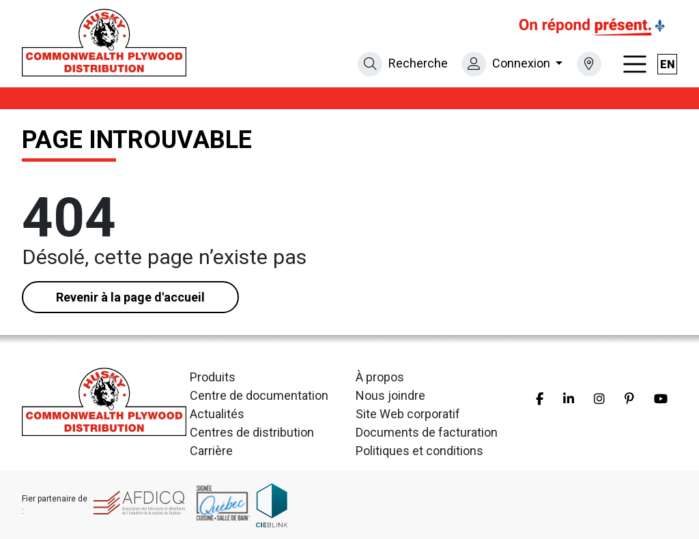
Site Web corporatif (408, 414)
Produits (213, 377)
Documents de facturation (427, 432)
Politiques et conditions (419, 450)
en (667, 64)
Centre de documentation (259, 395)
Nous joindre (390, 395)
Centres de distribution (252, 432)
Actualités (217, 414)
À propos (380, 377)
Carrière (211, 450)
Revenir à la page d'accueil (130, 297)
